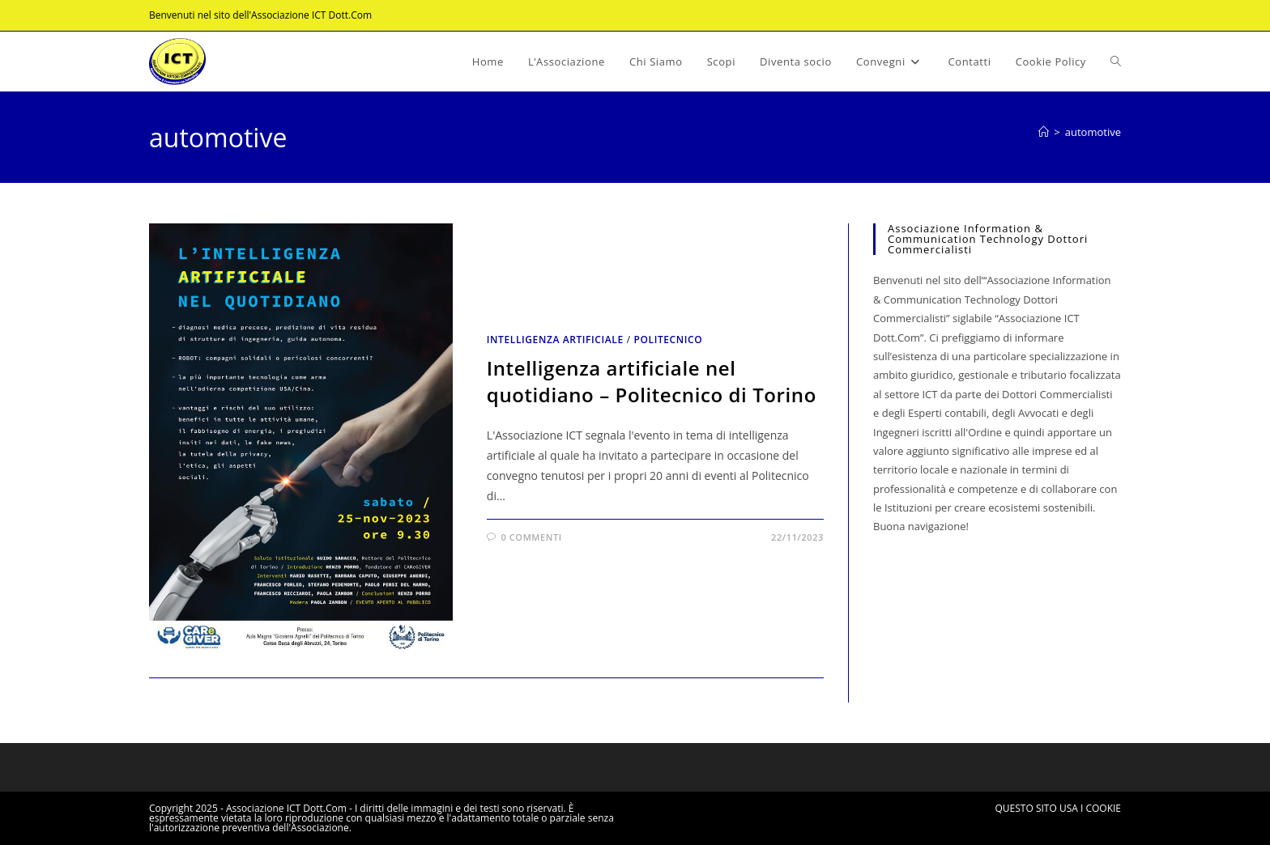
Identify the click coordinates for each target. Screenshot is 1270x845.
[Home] (1043, 132)
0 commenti (531, 537)
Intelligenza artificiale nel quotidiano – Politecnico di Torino (651, 382)
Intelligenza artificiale (555, 339)
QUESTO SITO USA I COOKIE (1058, 808)
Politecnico (667, 339)
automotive (1093, 132)
